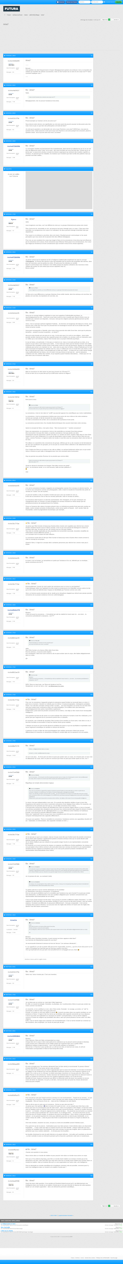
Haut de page (114, 1258)
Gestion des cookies (90, 1258)
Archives (77, 1258)
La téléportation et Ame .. (8, 1224)
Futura (72, 1258)
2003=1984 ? (54, 1215)
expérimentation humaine (65, 1215)
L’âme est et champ (7, 1231)
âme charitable (5, 1227)
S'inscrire (60, 2)
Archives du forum (17, 15)
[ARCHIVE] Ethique (34, 15)
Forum (9, 15)
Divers (26, 15)
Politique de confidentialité (103, 1258)
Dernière (116, 19)
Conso (82, 1258)
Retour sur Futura (72, 2)
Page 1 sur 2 (105, 19)
